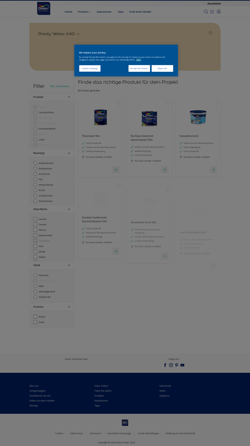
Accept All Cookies (139, 68)
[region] (126, 61)
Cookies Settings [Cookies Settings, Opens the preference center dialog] (90, 68)
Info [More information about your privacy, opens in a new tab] (139, 60)
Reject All (162, 68)
